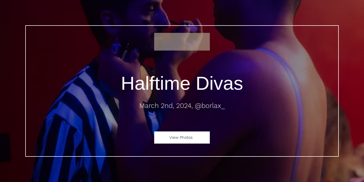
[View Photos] (182, 137)
